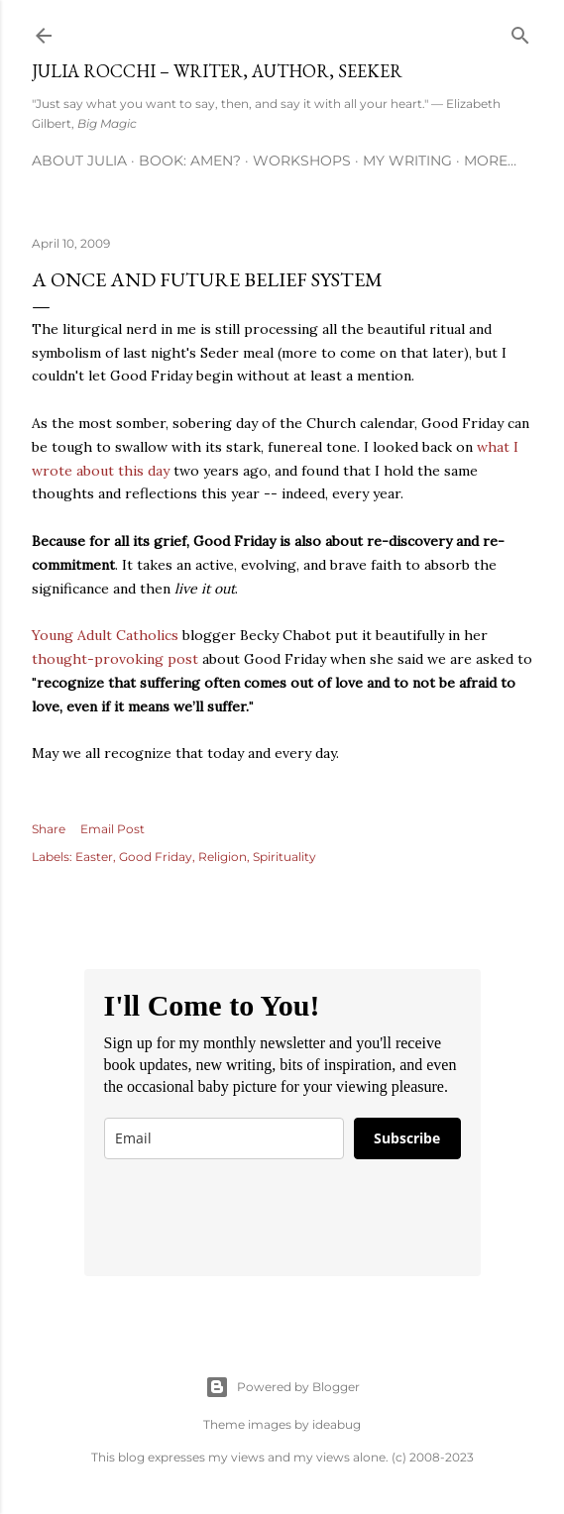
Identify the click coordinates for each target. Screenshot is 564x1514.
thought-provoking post (115, 659)
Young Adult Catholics (105, 635)
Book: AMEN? (190, 160)
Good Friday (155, 856)
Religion (222, 856)
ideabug (336, 1424)
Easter (94, 856)
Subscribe (407, 1138)
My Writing (407, 160)
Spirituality (284, 856)
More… (490, 160)
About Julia (79, 160)
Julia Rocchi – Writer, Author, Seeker (217, 70)
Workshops (302, 160)
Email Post (112, 828)
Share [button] (48, 828)
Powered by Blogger (282, 1387)
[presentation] (254, 1217)
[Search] (520, 31)
